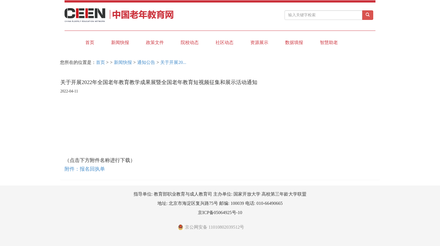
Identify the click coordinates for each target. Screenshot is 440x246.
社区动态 (224, 42)
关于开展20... (173, 62)
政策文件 (155, 42)
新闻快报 (120, 42)
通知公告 (146, 62)
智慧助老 (329, 42)
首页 (89, 42)
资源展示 (259, 42)
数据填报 (294, 42)
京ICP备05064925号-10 (220, 212)
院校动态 (190, 42)
